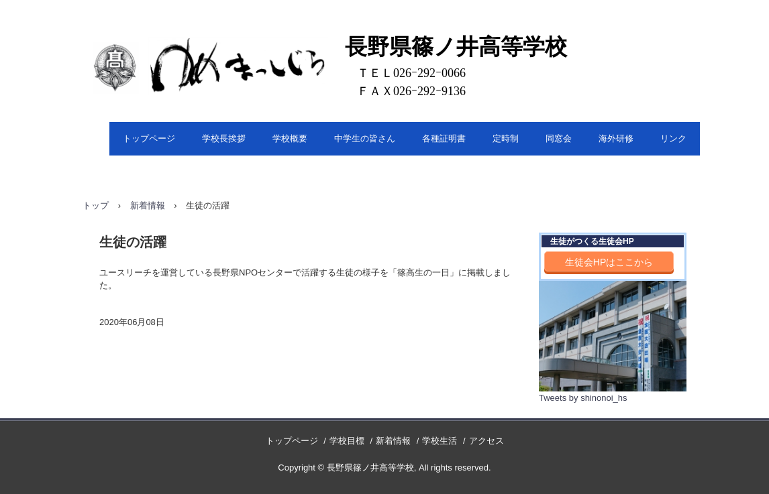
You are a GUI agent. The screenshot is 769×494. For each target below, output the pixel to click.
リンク (673, 138)
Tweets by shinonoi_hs (583, 398)
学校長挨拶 (224, 138)
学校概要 (289, 138)
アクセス (486, 441)
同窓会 (559, 138)
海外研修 (616, 138)
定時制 (506, 138)
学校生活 (439, 441)
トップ (96, 205)
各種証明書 (444, 138)
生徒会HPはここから (609, 262)
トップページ (149, 138)
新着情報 (147, 205)
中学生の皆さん (364, 138)
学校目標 (346, 441)
